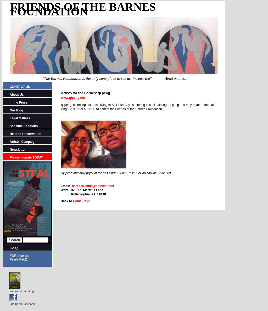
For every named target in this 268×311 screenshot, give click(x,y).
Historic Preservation (25, 134)
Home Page (81, 201)
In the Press (18, 102)
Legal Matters (20, 118)
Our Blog (16, 110)
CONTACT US (20, 87)
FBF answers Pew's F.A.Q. (19, 257)
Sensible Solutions (24, 126)
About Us (17, 95)
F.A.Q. (14, 248)
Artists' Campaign (23, 142)
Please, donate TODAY (26, 157)
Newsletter (18, 149)
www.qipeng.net (73, 98)
